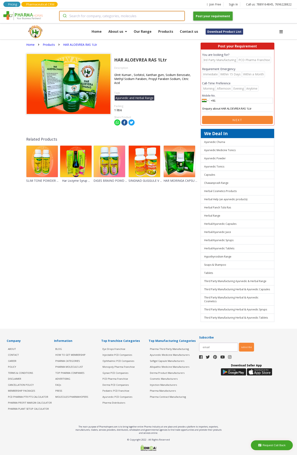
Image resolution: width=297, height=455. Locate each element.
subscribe (246, 347)
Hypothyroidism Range (217, 256)
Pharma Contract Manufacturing (168, 396)
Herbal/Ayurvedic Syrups (218, 240)
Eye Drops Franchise (113, 348)
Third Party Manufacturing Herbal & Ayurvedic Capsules (237, 289)
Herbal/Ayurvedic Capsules (220, 224)
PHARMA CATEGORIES (67, 360)
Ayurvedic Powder (215, 158)
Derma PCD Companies (115, 384)
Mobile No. (208, 95)
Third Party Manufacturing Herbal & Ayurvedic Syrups (235, 309)
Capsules (209, 175)
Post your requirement (213, 16)
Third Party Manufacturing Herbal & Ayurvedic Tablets (236, 317)
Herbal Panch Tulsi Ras (217, 207)
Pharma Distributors (113, 402)
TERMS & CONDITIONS (20, 372)
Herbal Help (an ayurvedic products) (225, 199)
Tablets (208, 273)
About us (117, 31)
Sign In (233, 4)
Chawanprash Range (216, 183)
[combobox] (122, 16)
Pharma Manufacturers (163, 390)
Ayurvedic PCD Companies (117, 396)
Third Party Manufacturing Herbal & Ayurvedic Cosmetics (231, 299)
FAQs (58, 384)
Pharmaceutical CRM (40, 4)
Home (97, 31)
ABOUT (12, 348)
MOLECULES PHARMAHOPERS (71, 396)
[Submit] (64, 16)
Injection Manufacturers (163, 384)
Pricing (12, 4)
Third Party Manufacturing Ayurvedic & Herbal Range (235, 281)
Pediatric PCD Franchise (115, 390)
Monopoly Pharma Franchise (118, 366)
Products (165, 31)
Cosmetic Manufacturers (164, 378)
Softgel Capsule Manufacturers (167, 360)
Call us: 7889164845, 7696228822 (269, 4)
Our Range (143, 31)
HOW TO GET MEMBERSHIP (70, 354)
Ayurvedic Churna (214, 142)
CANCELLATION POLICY (21, 384)
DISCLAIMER (14, 378)
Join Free (214, 4)
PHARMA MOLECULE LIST (69, 366)
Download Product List (224, 32)
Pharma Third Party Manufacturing (169, 348)
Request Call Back (272, 445)
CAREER (12, 360)
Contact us (189, 31)
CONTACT (13, 354)
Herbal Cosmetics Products (220, 191)
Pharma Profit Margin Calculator (30, 402)
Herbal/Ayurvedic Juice (217, 232)
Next (237, 120)
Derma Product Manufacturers (167, 372)
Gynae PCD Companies (115, 372)
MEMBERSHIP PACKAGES (21, 390)
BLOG (58, 348)
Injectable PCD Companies (117, 354)
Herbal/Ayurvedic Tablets (219, 248)
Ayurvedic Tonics (214, 166)
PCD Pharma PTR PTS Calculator (28, 396)
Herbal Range (212, 215)
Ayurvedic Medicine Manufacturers (169, 354)
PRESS (58, 390)
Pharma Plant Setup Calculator (28, 408)
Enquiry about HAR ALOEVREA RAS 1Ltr (237, 109)
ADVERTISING (62, 378)
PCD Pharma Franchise (115, 378)
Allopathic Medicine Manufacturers (169, 366)
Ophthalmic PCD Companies (118, 360)
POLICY (12, 366)
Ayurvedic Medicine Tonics (220, 150)
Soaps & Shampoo (215, 265)
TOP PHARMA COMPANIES (69, 372)
